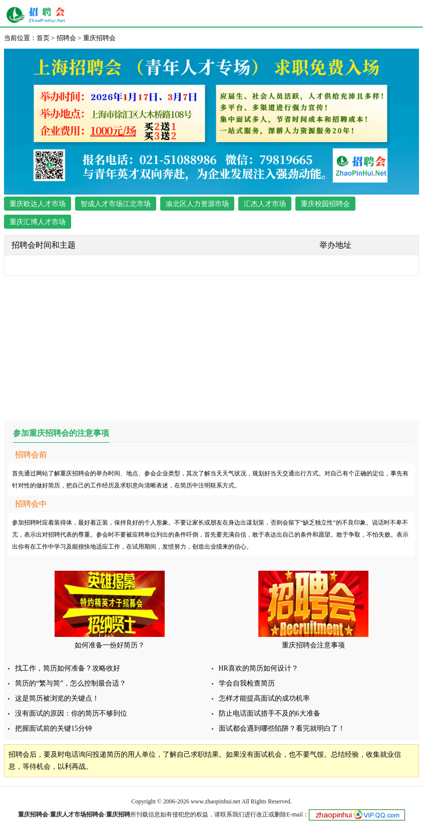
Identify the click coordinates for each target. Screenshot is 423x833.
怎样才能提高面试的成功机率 (264, 698)
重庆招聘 (118, 814)
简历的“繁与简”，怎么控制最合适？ (70, 683)
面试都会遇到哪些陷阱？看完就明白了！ (282, 728)
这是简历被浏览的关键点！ (57, 698)
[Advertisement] (211, 346)
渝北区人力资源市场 (197, 204)
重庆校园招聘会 (325, 204)
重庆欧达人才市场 (38, 204)
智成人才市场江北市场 (116, 204)
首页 (43, 38)
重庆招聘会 (38, 15)
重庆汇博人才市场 (38, 222)
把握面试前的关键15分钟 (53, 728)
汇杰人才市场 (265, 204)
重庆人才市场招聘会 (77, 814)
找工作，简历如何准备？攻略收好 (67, 668)
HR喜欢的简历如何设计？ (258, 668)
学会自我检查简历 (247, 683)
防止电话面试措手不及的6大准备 (269, 713)
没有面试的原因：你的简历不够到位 (71, 713)
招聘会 (66, 38)
